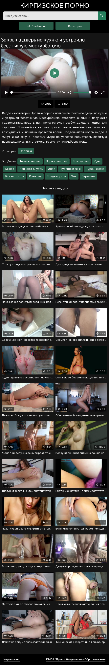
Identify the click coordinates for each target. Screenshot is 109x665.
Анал (51, 169)
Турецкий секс (70, 169)
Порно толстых (57, 161)
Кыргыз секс (12, 659)
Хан (73, 176)
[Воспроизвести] (6, 92)
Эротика (26, 151)
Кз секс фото (14, 176)
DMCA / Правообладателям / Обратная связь (75, 659)
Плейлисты (36, 25)
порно (54, 6)
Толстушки (81, 161)
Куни (97, 161)
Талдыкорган (56, 176)
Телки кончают (30, 161)
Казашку (35, 176)
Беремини (88, 176)
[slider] (33, 92)
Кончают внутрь (31, 169)
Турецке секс (95, 169)
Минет (9, 169)
